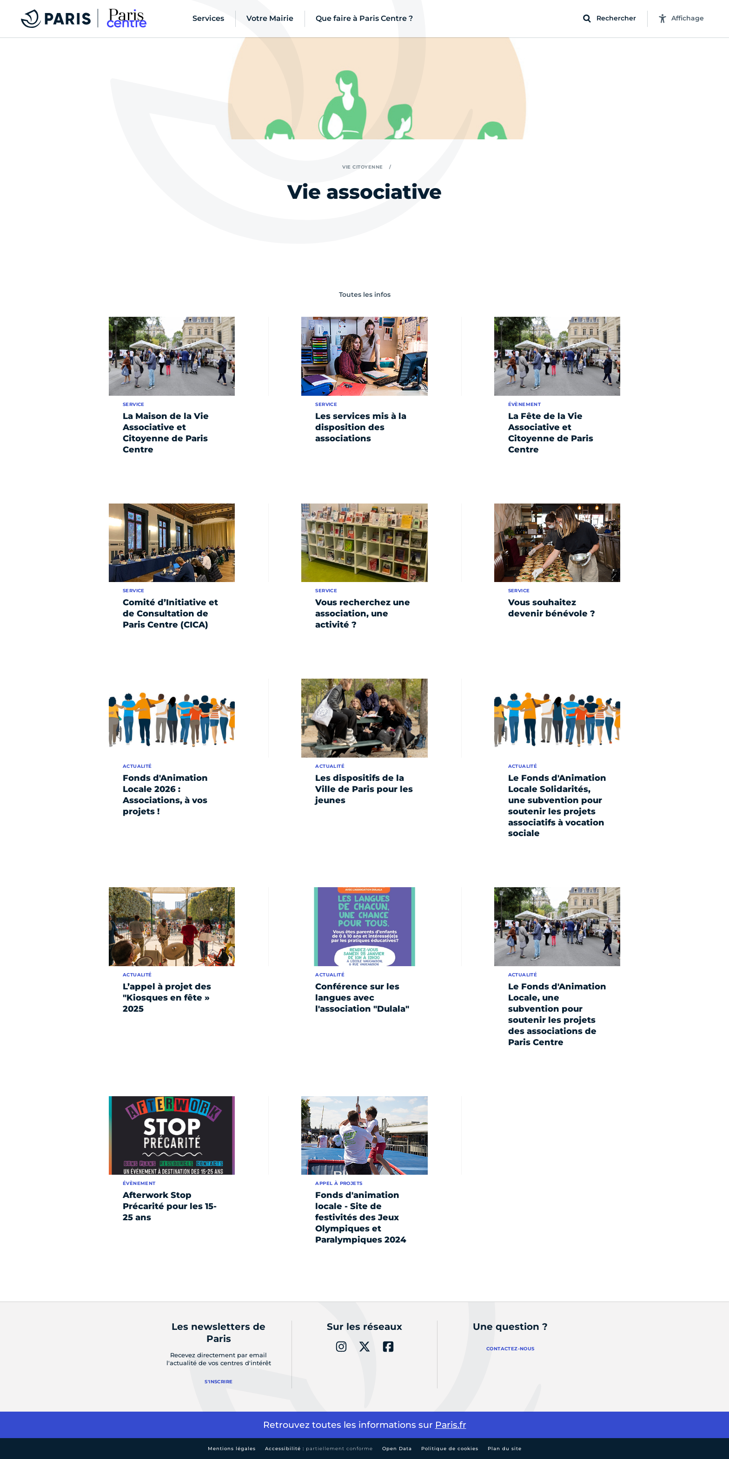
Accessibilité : (319, 1449)
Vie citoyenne (362, 167)
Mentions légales (232, 1449)
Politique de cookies (449, 1449)
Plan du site (505, 1449)
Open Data (397, 1449)
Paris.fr (450, 1425)
